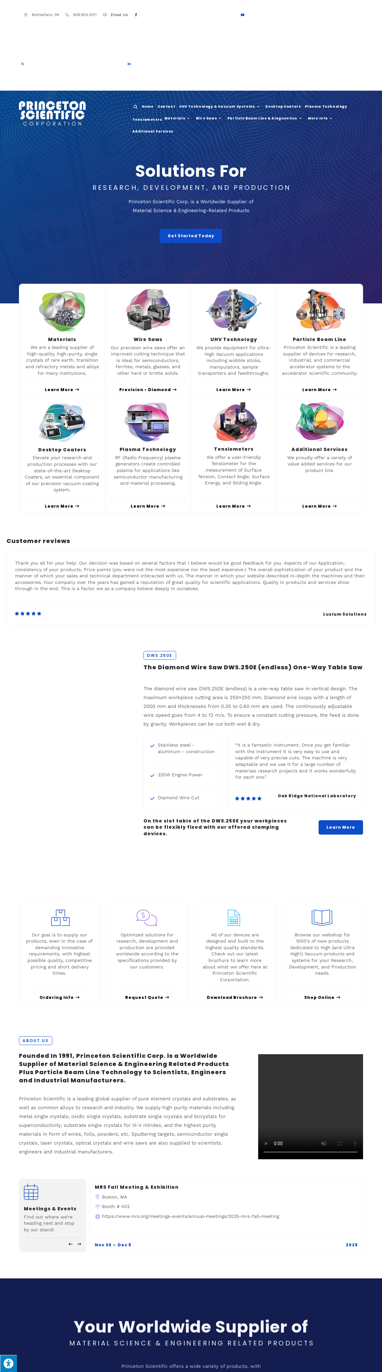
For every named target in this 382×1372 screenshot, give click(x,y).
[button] (71, 1244)
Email (119, 14)
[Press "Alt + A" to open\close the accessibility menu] (8, 1363)
